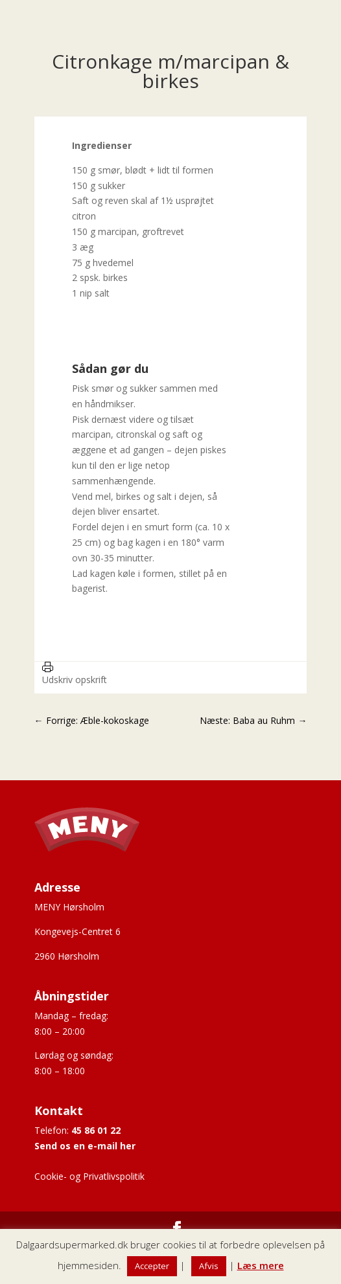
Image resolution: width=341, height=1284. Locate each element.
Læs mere (260, 1265)
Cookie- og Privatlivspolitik (89, 1176)
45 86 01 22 (96, 1130)
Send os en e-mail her (84, 1146)
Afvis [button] (208, 1266)
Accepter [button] (152, 1266)
